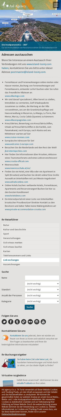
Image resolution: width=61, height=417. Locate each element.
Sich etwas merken (12, 242)
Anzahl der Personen (12, 295)
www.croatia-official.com (17, 161)
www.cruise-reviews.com (17, 137)
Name (4, 277)
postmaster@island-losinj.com (28, 71)
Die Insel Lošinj (14, 5)
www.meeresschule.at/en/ (18, 168)
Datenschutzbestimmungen (14, 414)
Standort (6, 289)
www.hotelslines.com (15, 195)
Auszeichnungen (11, 264)
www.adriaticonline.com (16, 181)
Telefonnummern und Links (17, 255)
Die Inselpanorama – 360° (14, 44)
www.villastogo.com (14, 95)
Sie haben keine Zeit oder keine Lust (32, 359)
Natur (6, 225)
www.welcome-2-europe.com (19, 144)
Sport (6, 233)
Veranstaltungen (11, 238)
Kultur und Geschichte (14, 229)
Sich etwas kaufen (12, 246)
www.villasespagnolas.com (18, 119)
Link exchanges (11, 259)
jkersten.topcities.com (16, 150)
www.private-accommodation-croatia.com (25, 209)
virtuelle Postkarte (25, 383)
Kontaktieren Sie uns (19, 335)
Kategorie (6, 301)
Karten (6, 251)
